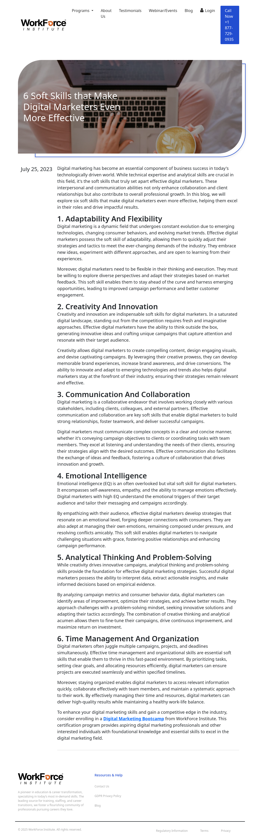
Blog (189, 10)
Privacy (226, 831)
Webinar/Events (163, 10)
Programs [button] (81, 10)
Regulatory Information (172, 831)
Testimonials (130, 10)
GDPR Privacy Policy (108, 796)
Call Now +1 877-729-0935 (229, 25)
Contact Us (102, 786)
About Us (106, 13)
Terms (204, 831)
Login (207, 10)
